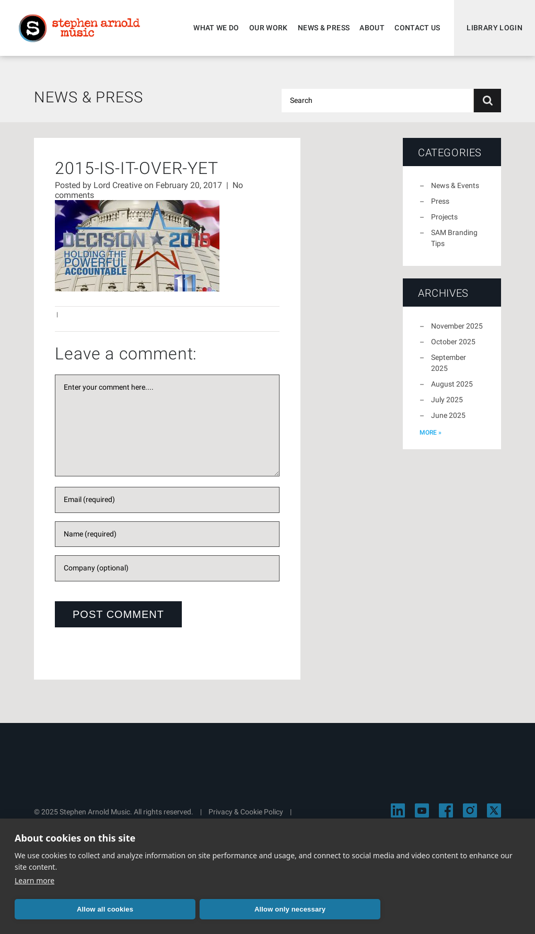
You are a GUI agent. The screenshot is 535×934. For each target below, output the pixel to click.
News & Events (455, 185)
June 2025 (448, 415)
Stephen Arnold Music (79, 28)
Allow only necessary (289, 909)
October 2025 (453, 341)
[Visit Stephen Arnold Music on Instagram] (470, 810)
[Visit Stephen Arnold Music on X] (494, 810)
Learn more (34, 880)
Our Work (268, 28)
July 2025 (447, 399)
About (372, 28)
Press (440, 201)
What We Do (216, 28)
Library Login (494, 28)
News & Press (324, 28)
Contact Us (417, 28)
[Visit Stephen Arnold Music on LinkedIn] (398, 810)
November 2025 (457, 326)
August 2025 (452, 384)
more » (430, 432)
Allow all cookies (105, 909)
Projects (444, 217)
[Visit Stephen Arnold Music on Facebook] (446, 810)
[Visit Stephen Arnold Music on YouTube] (422, 810)
